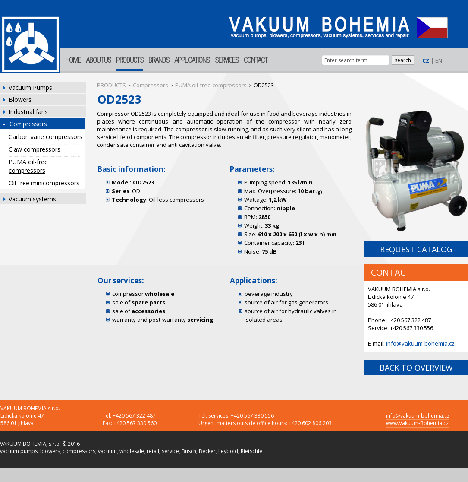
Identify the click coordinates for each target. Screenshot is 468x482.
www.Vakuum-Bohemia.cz (417, 423)
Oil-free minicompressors (44, 183)
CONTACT (255, 59)
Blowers (20, 99)
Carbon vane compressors (45, 137)
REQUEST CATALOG (416, 249)
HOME (73, 59)
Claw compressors (34, 149)
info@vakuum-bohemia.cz (420, 343)
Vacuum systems (32, 199)
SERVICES (227, 59)
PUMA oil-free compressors (28, 166)
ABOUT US (98, 59)
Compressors (28, 124)
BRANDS (158, 59)
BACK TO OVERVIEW (416, 367)
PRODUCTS (129, 59)
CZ (426, 60)
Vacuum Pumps (30, 87)
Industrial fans (28, 112)
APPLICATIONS (192, 59)
